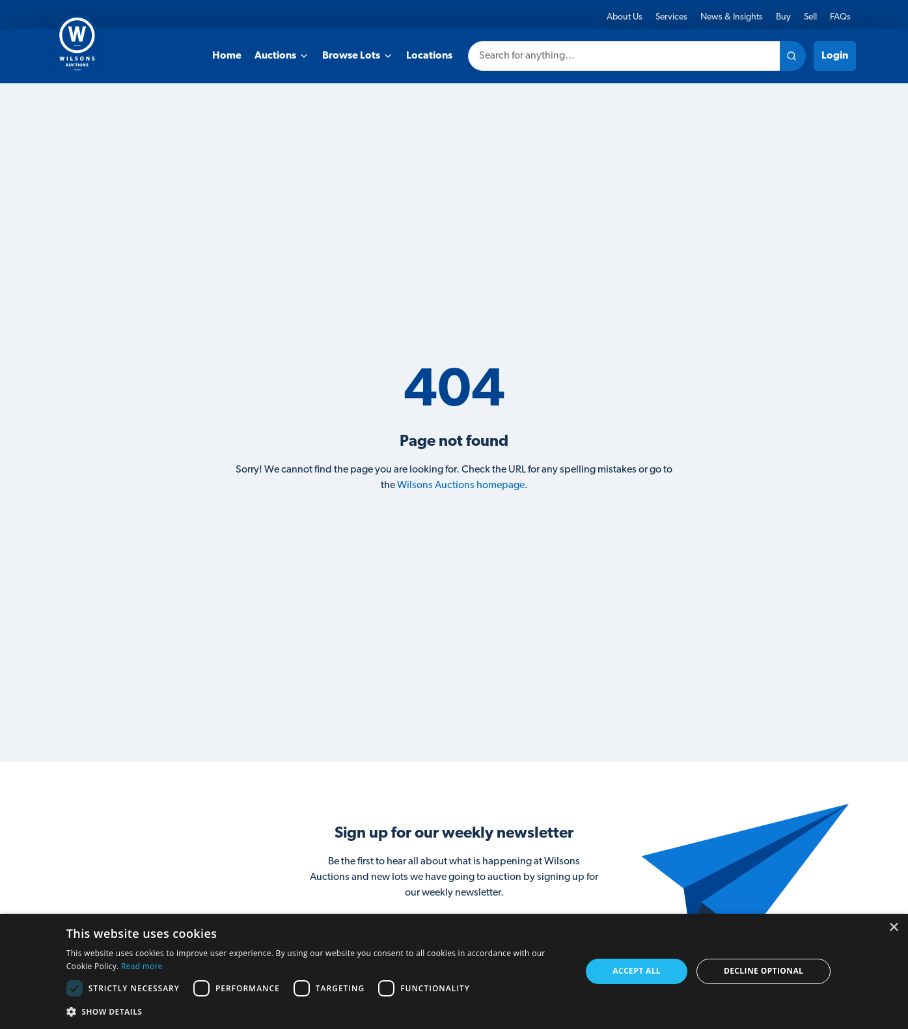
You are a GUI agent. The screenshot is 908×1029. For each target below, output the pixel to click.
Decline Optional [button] (763, 970)
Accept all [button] (636, 970)
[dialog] (454, 971)
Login (834, 56)
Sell (810, 17)
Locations (429, 56)
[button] (316, 1011)
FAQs (840, 17)
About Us (624, 17)
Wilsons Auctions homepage (461, 485)
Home (226, 56)
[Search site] (793, 56)
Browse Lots (357, 56)
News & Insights (731, 17)
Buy (783, 17)
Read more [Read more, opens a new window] (142, 966)
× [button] (893, 928)
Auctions (282, 56)
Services (671, 17)
